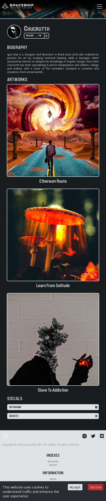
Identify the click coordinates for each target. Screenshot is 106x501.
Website (53, 416)
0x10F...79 (37, 36)
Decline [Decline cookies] (95, 487)
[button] (99, 6)
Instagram (53, 407)
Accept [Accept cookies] (75, 487)
